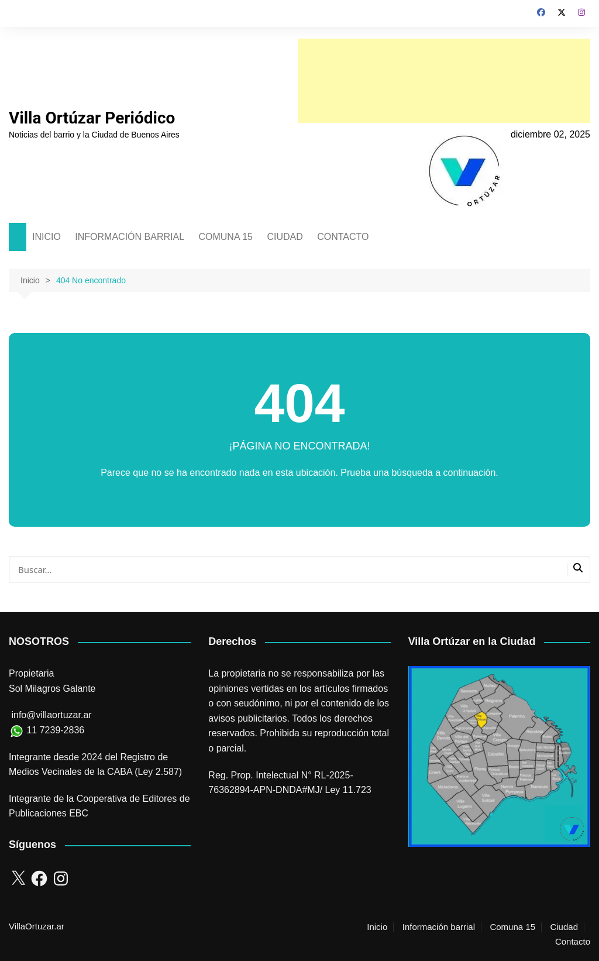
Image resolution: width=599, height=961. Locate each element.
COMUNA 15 (225, 237)
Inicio (377, 927)
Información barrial (438, 927)
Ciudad (564, 927)
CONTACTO (343, 237)
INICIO (46, 237)
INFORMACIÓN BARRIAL (129, 237)
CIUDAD (284, 237)
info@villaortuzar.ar (51, 715)
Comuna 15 (512, 927)
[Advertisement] (444, 81)
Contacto (572, 941)
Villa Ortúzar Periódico (92, 118)
